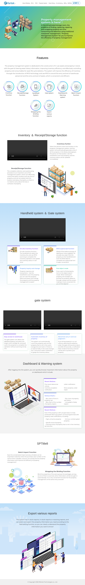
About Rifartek (26, 3)
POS (36, 3)
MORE (69, 3)
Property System (43, 3)
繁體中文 (76, 3)
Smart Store (52, 3)
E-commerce (59, 3)
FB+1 (32, 3)
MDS (65, 3)
